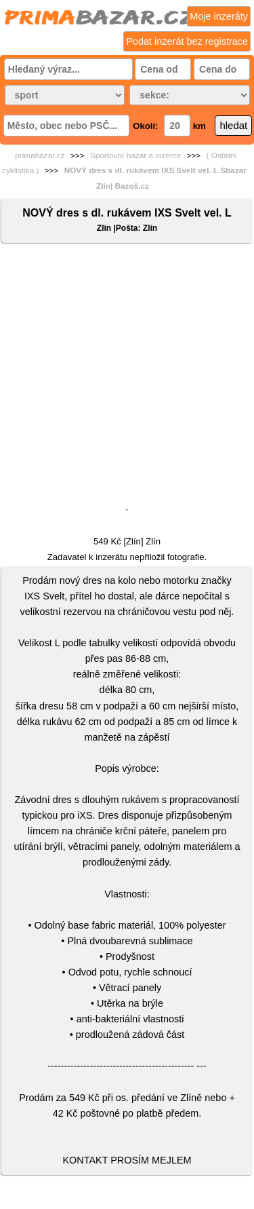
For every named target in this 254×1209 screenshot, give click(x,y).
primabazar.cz (39, 155)
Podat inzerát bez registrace (187, 41)
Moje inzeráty (219, 16)
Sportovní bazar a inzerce (135, 155)
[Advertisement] (127, 378)
